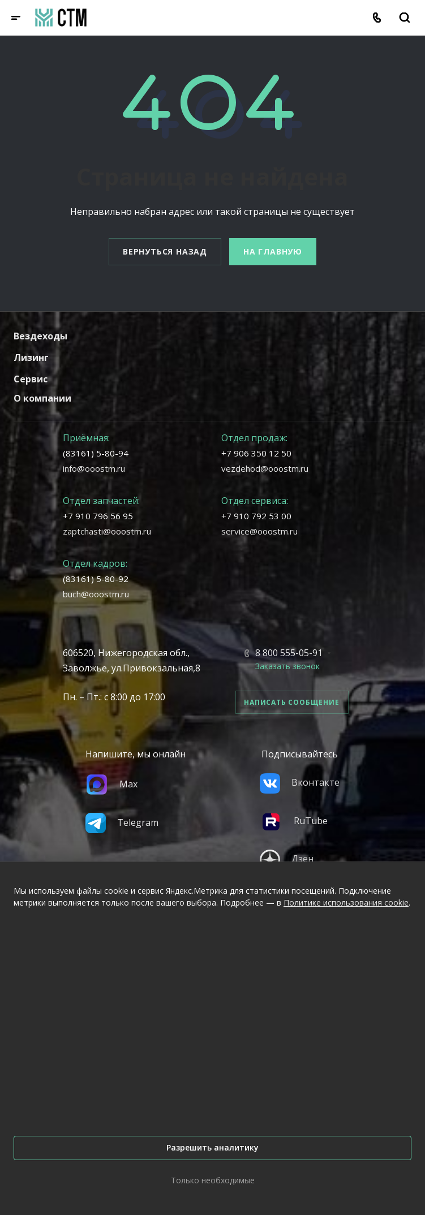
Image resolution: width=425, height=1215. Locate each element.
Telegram (121, 822)
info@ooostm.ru (94, 468)
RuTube (294, 821)
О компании (42, 398)
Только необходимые (213, 1180)
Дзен (287, 858)
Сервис (31, 379)
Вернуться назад (165, 251)
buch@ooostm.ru (96, 594)
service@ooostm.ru (259, 531)
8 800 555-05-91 (289, 653)
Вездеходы (40, 336)
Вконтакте (300, 782)
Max (111, 784)
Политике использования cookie (346, 902)
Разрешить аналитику (212, 1147)
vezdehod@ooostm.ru (264, 468)
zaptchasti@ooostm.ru (107, 531)
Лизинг (31, 357)
